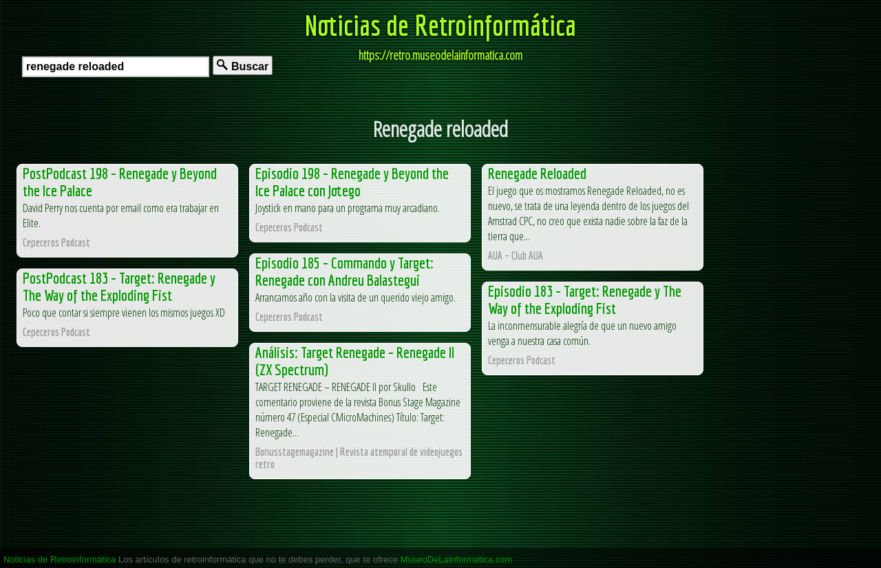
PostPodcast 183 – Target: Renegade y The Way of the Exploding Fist (119, 286)
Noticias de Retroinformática (440, 24)
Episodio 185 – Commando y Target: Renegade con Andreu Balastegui (344, 271)
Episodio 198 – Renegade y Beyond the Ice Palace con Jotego (352, 182)
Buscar (242, 65)
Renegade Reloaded (537, 173)
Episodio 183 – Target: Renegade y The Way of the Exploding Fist (584, 299)
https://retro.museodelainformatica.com (440, 55)
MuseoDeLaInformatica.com (457, 559)
